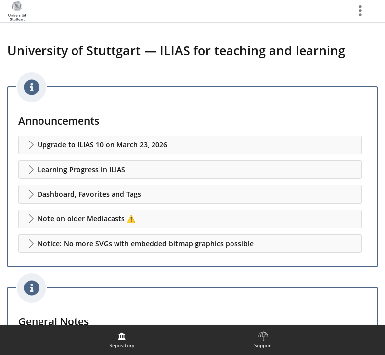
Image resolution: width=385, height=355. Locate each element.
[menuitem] (122, 340)
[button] (190, 145)
